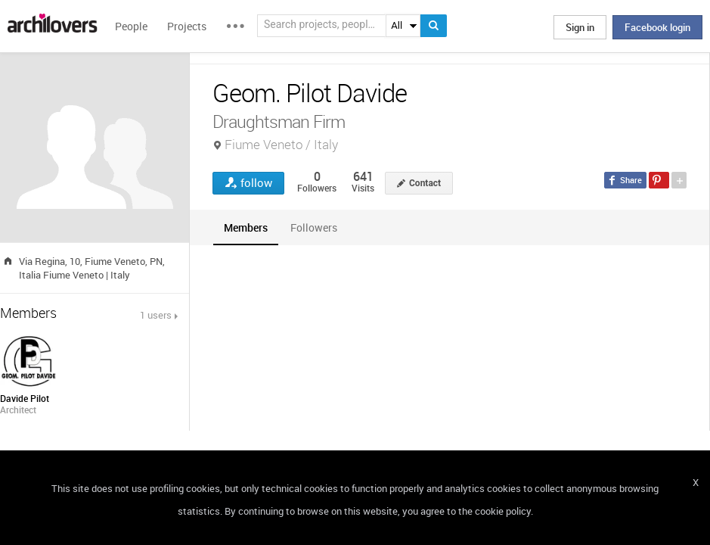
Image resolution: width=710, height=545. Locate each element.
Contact (425, 183)
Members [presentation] (246, 227)
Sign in (580, 27)
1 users (156, 315)
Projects (186, 26)
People (131, 26)
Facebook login (657, 27)
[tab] (245, 227)
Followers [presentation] (313, 227)
